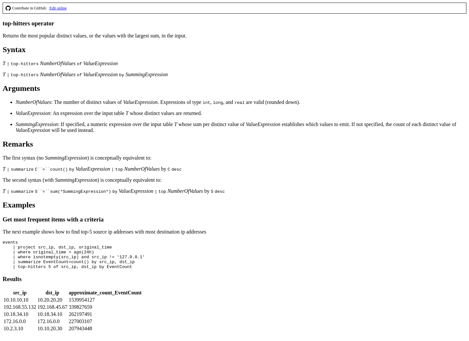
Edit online (58, 8)
